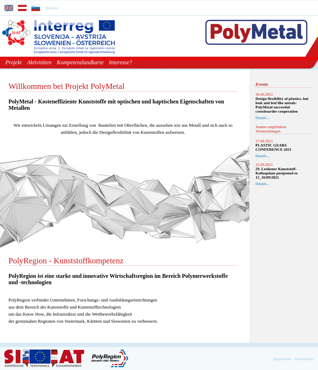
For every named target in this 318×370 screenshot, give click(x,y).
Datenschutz (304, 359)
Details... (262, 117)
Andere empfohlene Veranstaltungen (270, 129)
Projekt (13, 62)
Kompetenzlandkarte (80, 62)
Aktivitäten (39, 62)
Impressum (282, 359)
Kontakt (52, 8)
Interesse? (120, 62)
